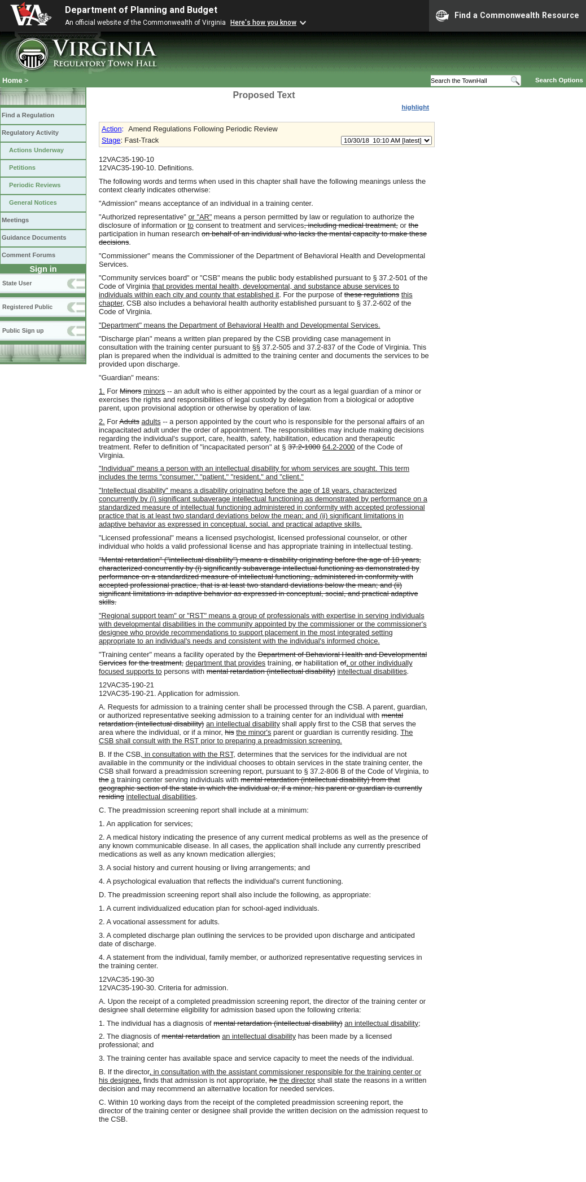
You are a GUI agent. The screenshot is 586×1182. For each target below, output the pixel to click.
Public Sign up (22, 330)
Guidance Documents (34, 237)
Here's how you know (263, 23)
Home (12, 80)
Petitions (22, 167)
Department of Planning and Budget (141, 10)
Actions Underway (36, 150)
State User (17, 283)
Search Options (559, 80)
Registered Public (27, 306)
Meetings (15, 220)
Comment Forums (28, 255)
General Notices (33, 202)
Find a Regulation (28, 115)
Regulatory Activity (30, 132)
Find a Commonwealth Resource (507, 15)
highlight (415, 107)
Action (112, 129)
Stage (111, 140)
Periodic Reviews (35, 185)
